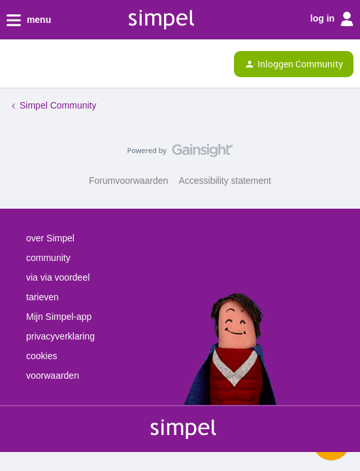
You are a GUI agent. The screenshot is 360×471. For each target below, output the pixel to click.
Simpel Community (58, 105)
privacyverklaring (60, 336)
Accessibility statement (224, 180)
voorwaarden (52, 375)
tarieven (42, 297)
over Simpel (50, 238)
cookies (41, 356)
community (48, 258)
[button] (14, 66)
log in (331, 19)
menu (29, 20)
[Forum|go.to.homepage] (67, 64)
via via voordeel (58, 277)
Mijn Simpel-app (58, 316)
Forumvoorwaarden (128, 180)
